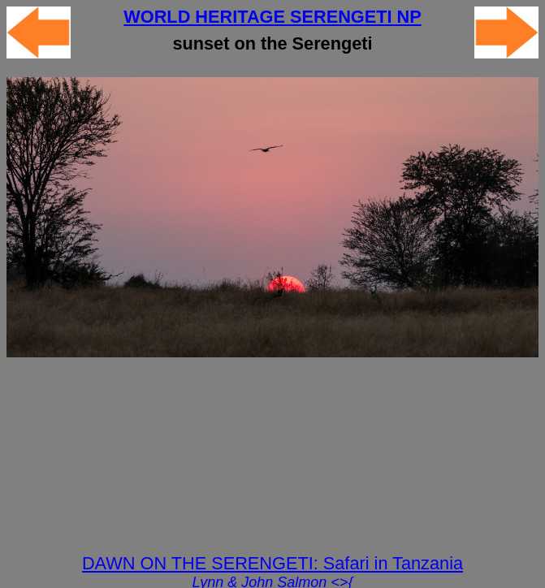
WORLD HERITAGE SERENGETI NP (272, 16)
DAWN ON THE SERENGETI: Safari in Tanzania (272, 563)
